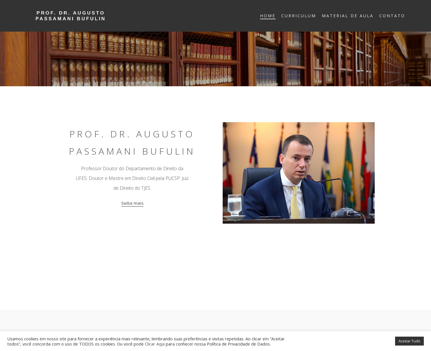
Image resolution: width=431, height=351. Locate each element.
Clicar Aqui (155, 344)
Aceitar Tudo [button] (409, 341)
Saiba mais (132, 203)
